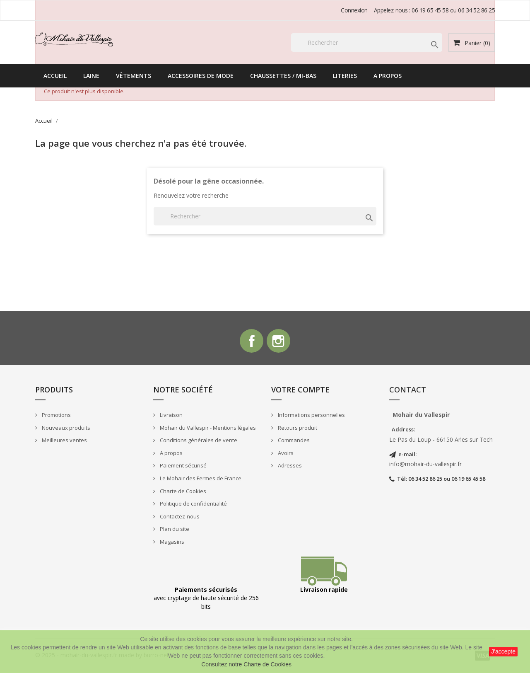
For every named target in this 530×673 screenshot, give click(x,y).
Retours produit (297, 429)
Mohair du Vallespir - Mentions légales (207, 429)
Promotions (56, 416)
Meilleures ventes (64, 441)
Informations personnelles (311, 416)
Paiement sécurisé (183, 467)
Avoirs (285, 454)
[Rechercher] (366, 42)
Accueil (55, 76)
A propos (387, 76)
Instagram (279, 341)
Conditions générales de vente (198, 441)
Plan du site (174, 530)
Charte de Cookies (182, 492)
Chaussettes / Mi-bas (283, 76)
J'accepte (503, 651)
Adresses (289, 467)
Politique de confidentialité (193, 504)
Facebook (250, 341)
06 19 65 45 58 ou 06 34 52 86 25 (453, 10)
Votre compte (300, 391)
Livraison (171, 416)
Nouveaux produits (65, 429)
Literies (345, 76)
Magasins (171, 543)
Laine (91, 76)
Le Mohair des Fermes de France (200, 479)
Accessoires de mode (201, 76)
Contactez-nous (179, 517)
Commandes (293, 441)
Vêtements (133, 76)
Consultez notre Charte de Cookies (246, 664)
